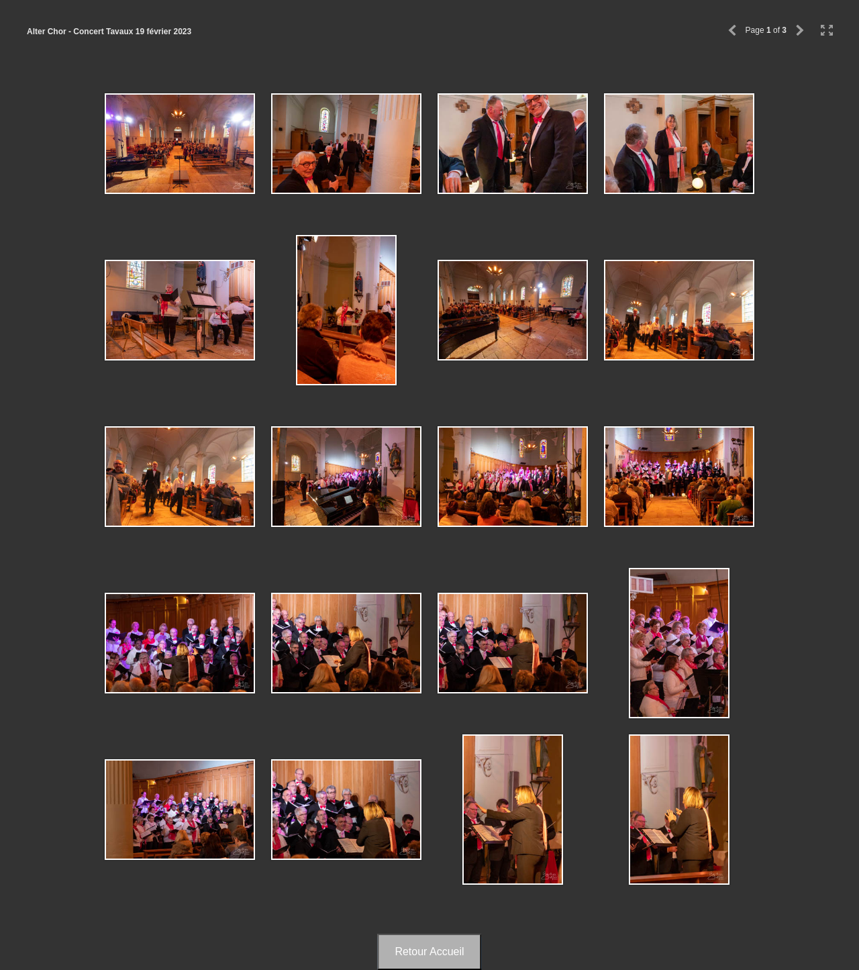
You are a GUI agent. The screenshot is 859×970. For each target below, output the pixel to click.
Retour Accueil (429, 951)
